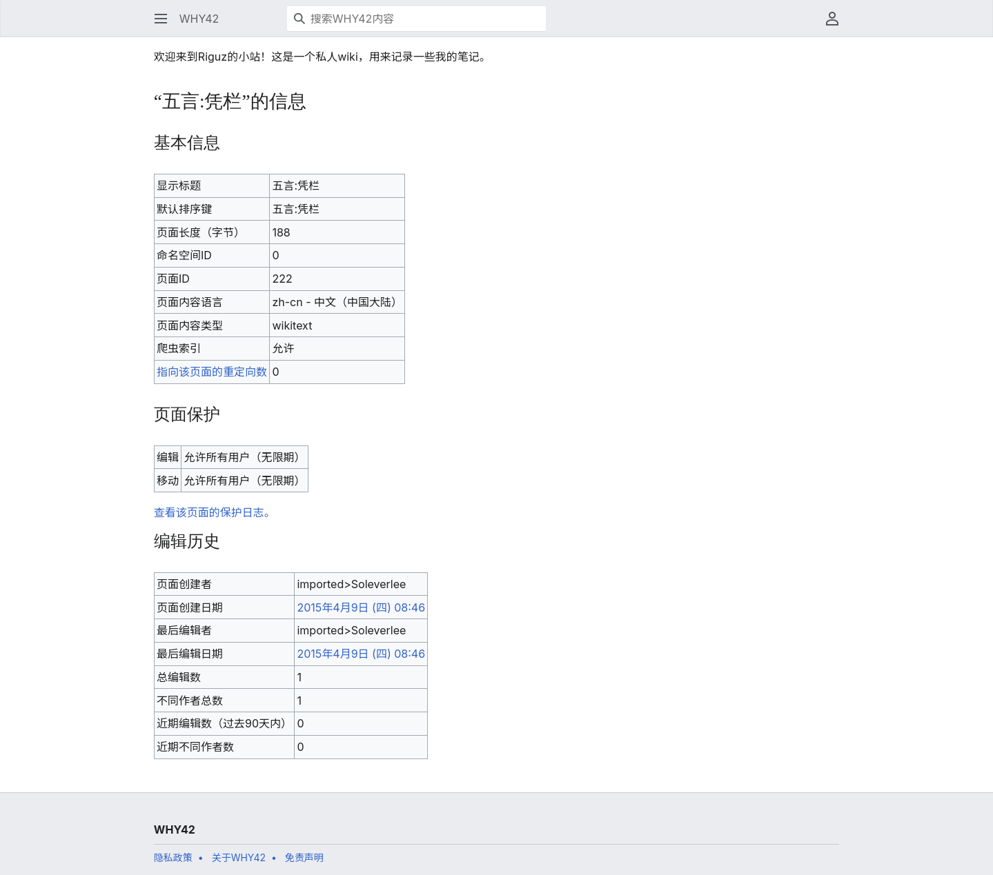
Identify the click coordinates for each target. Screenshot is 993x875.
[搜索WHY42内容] (416, 18)
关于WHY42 (239, 857)
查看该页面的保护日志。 (214, 512)
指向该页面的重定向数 (212, 372)
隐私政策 (173, 857)
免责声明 (304, 857)
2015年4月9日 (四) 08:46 (361, 607)
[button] (161, 18)
